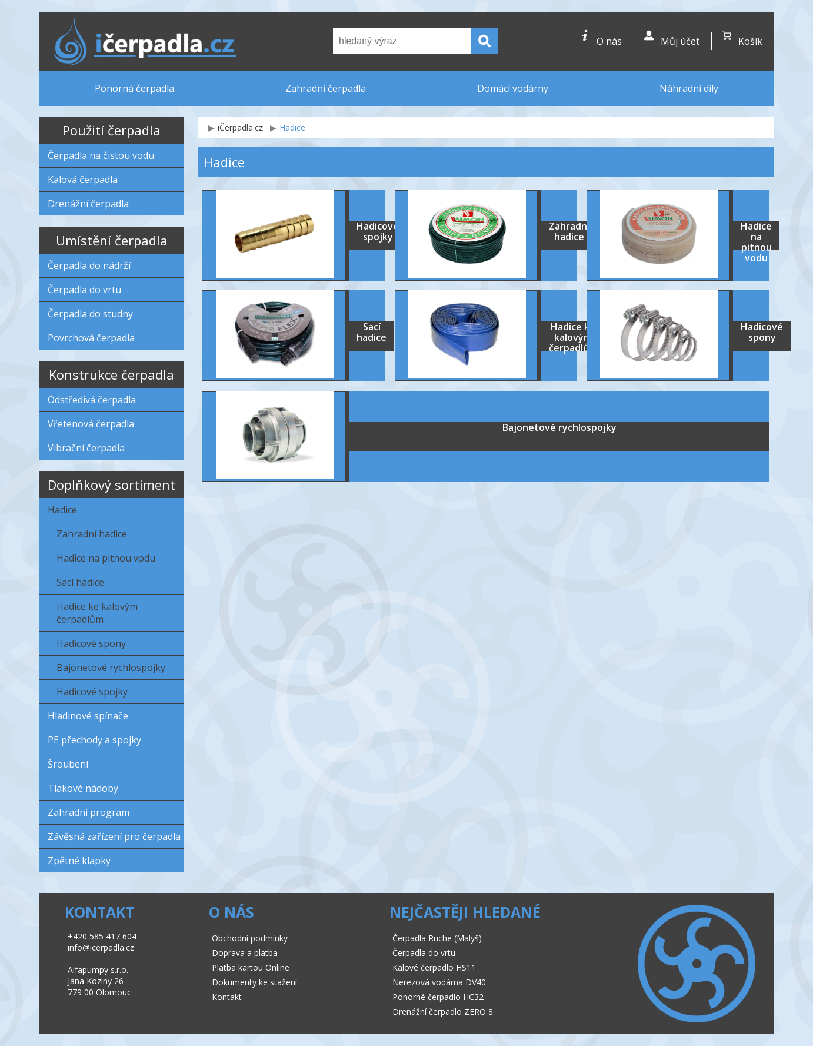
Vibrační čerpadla (86, 447)
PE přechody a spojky (94, 739)
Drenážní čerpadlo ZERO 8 (442, 1011)
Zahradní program (88, 812)
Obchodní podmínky (250, 938)
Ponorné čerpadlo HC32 (438, 996)
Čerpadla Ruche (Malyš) (437, 938)
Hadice (62, 509)
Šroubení (68, 764)
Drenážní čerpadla (88, 203)
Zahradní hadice (91, 533)
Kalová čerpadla (83, 179)
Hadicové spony (91, 643)
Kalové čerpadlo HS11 (434, 967)
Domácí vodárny (512, 88)
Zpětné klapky (79, 860)
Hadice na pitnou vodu (105, 558)
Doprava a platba (245, 952)
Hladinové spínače (88, 715)
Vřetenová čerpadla (91, 423)
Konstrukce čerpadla (111, 374)
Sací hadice (80, 582)
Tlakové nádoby (83, 788)
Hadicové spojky (92, 691)
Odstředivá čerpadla (92, 399)
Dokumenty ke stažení (254, 982)
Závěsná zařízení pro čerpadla (114, 836)
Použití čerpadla (111, 130)
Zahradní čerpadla (325, 88)
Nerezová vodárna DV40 (439, 982)
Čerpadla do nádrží (89, 265)
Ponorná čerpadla (134, 88)
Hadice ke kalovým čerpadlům (97, 613)
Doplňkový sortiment (111, 484)
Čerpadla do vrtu (84, 289)
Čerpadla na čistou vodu (101, 155)
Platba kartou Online (250, 967)
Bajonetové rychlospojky (110, 667)
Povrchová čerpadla (91, 337)
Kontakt (227, 996)
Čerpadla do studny (90, 313)
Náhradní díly (688, 88)
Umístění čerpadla (112, 240)
